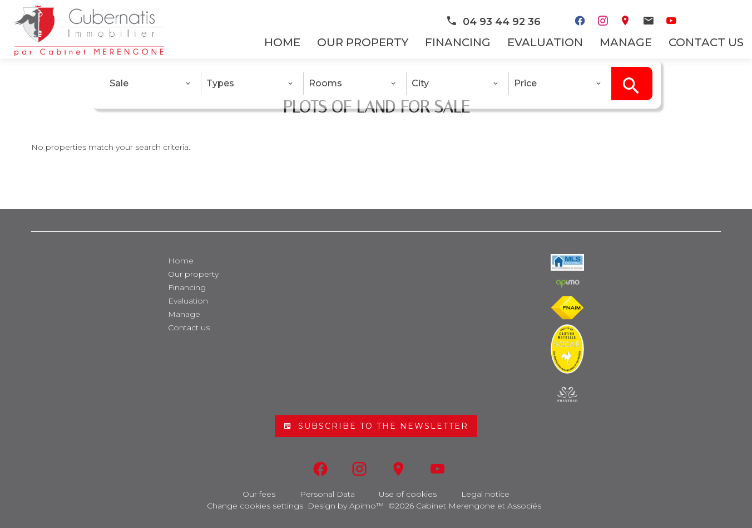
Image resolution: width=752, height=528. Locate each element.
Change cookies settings (255, 506)
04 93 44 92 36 (493, 22)
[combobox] (150, 83)
